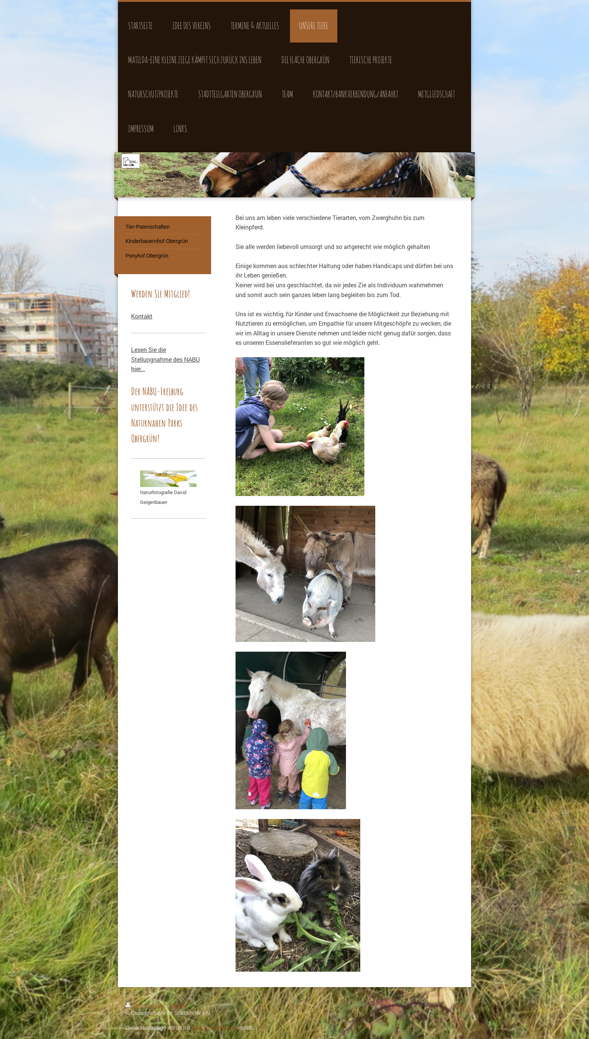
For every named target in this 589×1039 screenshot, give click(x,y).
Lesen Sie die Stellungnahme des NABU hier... (165, 359)
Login (457, 1006)
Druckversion (145, 1006)
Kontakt (142, 316)
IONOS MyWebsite (214, 1028)
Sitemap (178, 1006)
